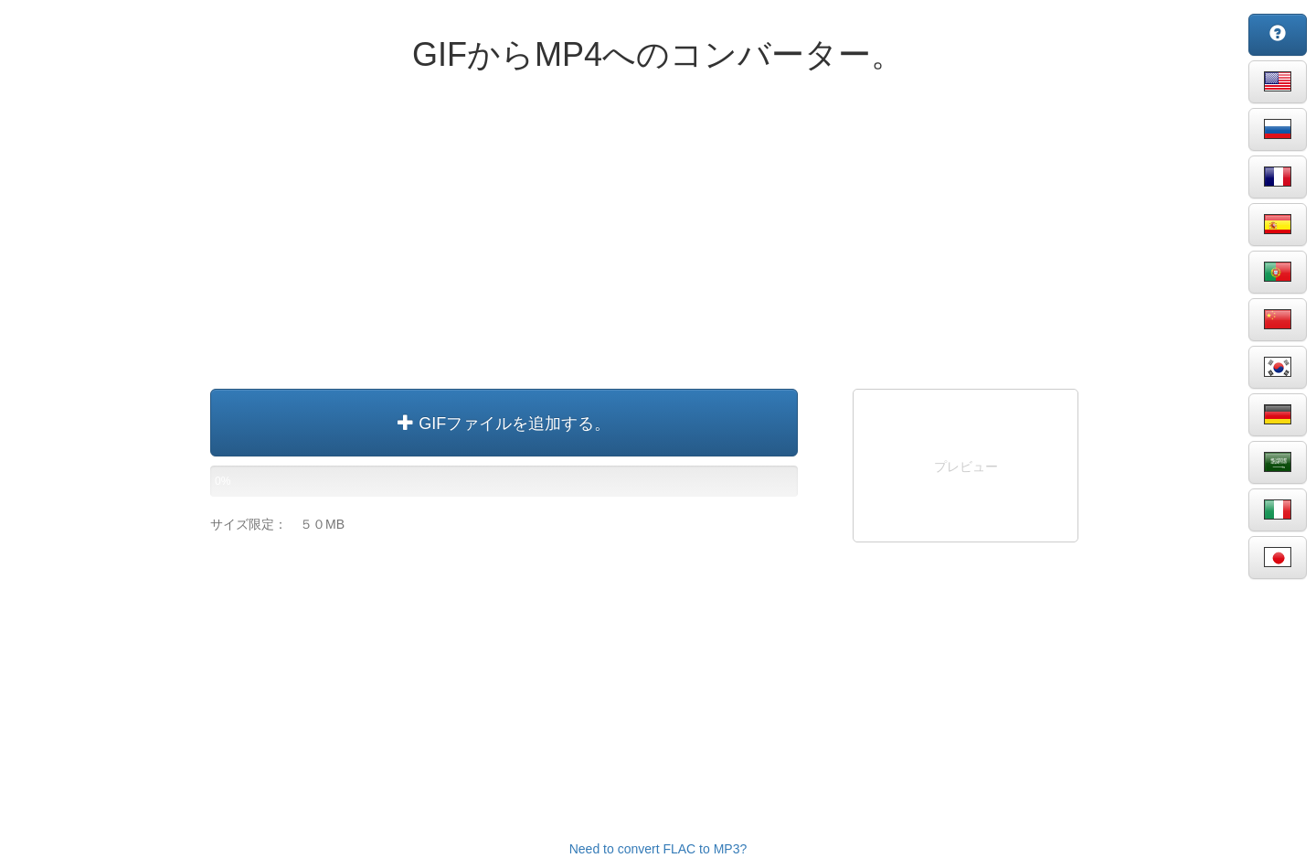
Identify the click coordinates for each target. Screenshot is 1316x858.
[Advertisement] (658, 238)
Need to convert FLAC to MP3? (658, 849)
